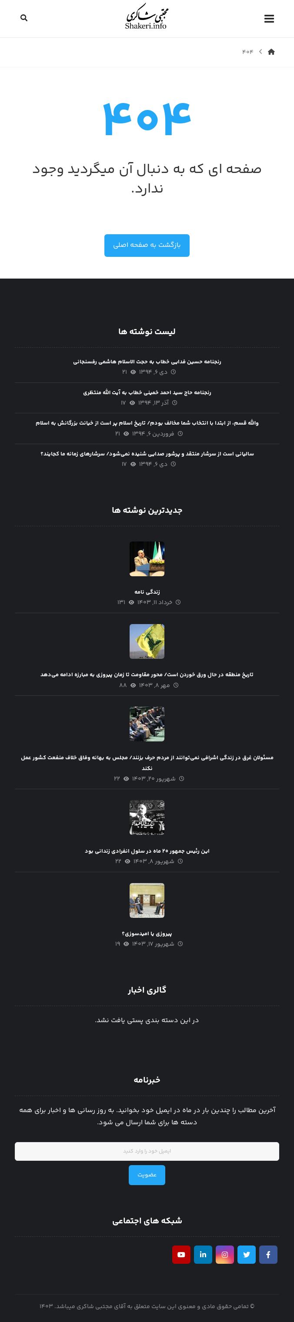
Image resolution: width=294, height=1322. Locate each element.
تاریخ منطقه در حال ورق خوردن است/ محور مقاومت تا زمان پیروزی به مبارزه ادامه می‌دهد (147, 675)
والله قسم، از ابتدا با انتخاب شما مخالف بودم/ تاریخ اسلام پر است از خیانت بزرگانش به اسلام (147, 423)
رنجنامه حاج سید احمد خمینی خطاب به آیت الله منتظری (147, 393)
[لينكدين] (203, 1255)
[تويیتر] (246, 1255)
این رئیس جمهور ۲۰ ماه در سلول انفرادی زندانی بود (147, 851)
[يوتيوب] (181, 1255)
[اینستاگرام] (225, 1255)
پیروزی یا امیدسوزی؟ (147, 934)
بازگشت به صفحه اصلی (147, 245)
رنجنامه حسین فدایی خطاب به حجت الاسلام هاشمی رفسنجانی (147, 362)
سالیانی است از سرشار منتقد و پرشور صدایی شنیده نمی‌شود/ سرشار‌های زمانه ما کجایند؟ (147, 454)
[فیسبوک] (268, 1255)
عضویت (147, 1175)
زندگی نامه (147, 592)
